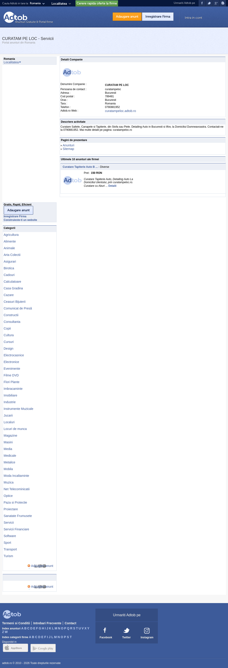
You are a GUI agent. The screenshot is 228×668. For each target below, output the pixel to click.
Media (8, 449)
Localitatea (59, 4)
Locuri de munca (15, 429)
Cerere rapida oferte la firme (97, 3)
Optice (8, 496)
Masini (8, 442)
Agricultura (11, 234)
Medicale (10, 455)
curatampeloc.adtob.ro (120, 111)
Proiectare (11, 509)
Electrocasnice (14, 355)
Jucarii (8, 415)
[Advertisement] (20, 135)
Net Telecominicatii (17, 489)
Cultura (9, 335)
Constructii (11, 315)
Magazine (10, 435)
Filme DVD (11, 375)
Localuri (9, 422)
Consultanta (12, 322)
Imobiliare (10, 395)
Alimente (10, 241)
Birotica (9, 268)
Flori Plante (12, 382)
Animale (9, 248)
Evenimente (12, 368)
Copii (7, 328)
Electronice (11, 362)
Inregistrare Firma (157, 17)
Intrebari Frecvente (47, 623)
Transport (10, 549)
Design (9, 348)
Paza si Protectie (15, 502)
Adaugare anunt (127, 17)
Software (10, 536)
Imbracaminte (13, 388)
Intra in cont (193, 18)
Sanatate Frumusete (18, 516)
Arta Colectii (12, 255)
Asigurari (10, 261)
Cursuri (9, 342)
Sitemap (68, 149)
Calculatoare (12, 281)
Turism (8, 556)
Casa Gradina (13, 288)
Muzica (9, 482)
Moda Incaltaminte (16, 475)
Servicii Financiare (16, 529)
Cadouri (9, 275)
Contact (70, 623)
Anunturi (68, 145)
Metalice (9, 462)
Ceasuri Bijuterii (15, 301)
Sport (7, 542)
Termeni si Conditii (16, 623)
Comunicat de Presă (18, 308)
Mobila (8, 469)
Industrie (10, 402)
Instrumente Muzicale (18, 409)
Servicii (9, 522)
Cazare (9, 295)
